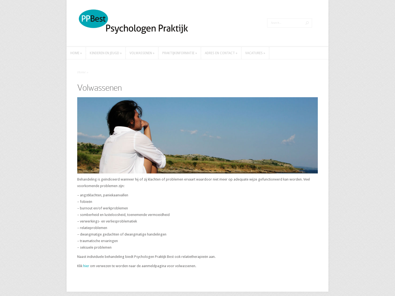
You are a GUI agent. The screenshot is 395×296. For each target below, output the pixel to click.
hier (86, 266)
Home (81, 72)
